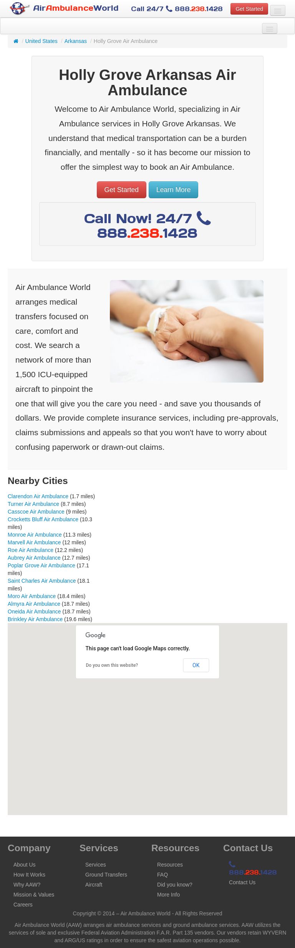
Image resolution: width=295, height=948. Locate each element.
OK (195, 665)
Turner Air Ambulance (33, 504)
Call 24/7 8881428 (177, 9)
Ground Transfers (106, 875)
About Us (24, 865)
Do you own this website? (112, 665)
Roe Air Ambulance (30, 550)
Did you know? (174, 885)
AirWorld (64, 8)
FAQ (162, 875)
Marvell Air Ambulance (34, 542)
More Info (168, 895)
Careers (23, 905)
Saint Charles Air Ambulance (42, 581)
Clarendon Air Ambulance (38, 496)
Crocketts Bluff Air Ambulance (43, 519)
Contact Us (242, 882)
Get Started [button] (249, 9)
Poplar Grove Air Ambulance (41, 565)
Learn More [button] (173, 190)
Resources (170, 865)
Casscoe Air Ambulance (36, 512)
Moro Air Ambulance (32, 596)
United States (41, 41)
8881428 (253, 869)
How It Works (29, 875)
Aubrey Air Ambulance (34, 558)
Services (95, 865)
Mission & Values (33, 895)
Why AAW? (26, 885)
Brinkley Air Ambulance (35, 619)
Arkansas (76, 41)
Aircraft (93, 885)
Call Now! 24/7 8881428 (147, 226)
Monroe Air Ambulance (35, 535)
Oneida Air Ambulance (34, 611)
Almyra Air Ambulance (34, 604)
